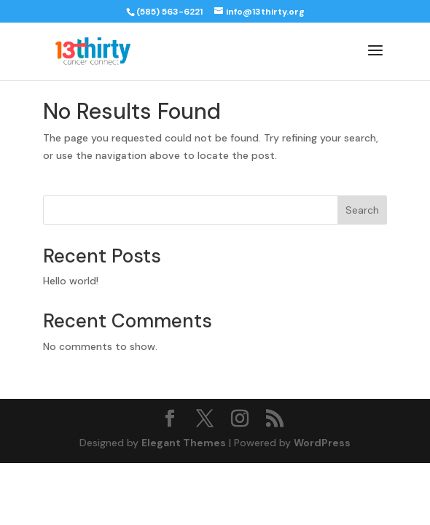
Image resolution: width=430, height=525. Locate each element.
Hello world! (70, 280)
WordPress (322, 442)
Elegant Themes (183, 442)
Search (362, 210)
